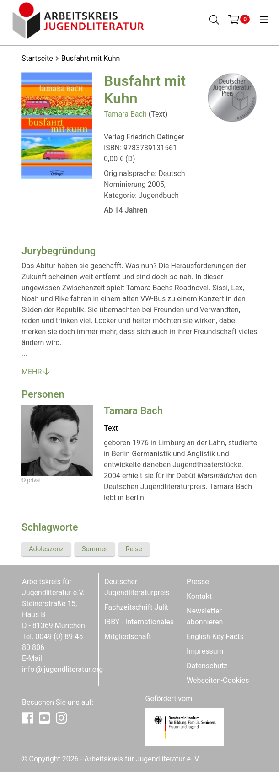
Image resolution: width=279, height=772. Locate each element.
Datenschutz (207, 665)
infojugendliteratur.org (62, 669)
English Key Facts (215, 636)
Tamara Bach (125, 114)
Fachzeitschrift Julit (136, 607)
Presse (198, 581)
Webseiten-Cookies (218, 680)
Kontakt (199, 596)
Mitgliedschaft (127, 636)
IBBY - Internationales (139, 622)
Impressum (205, 651)
